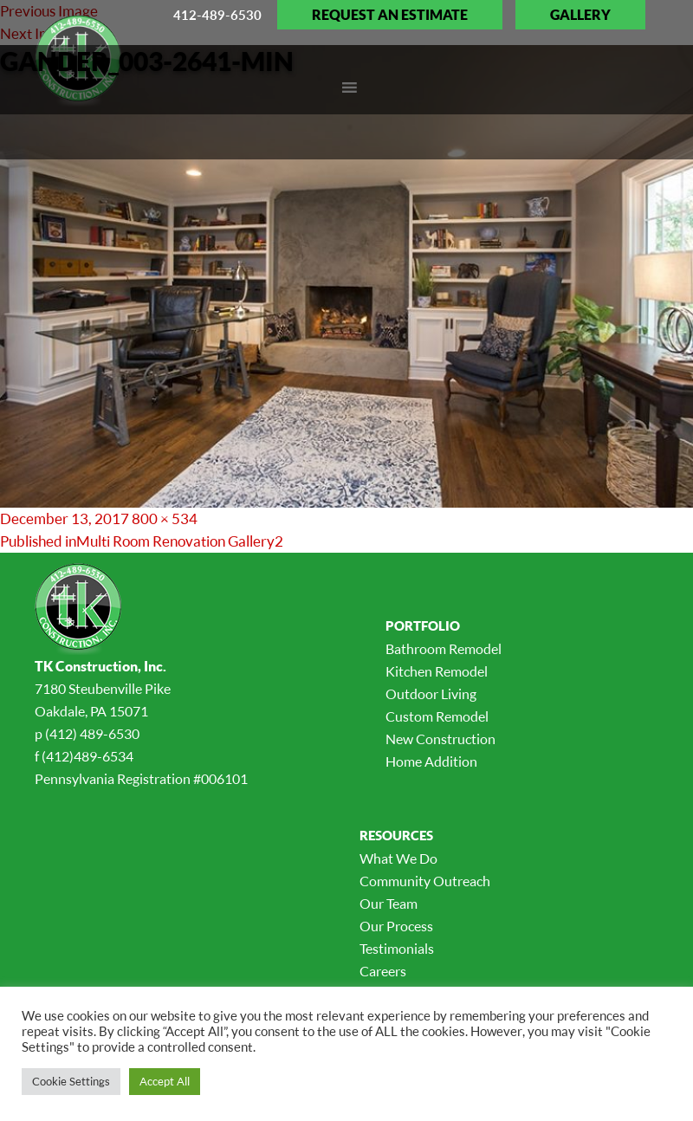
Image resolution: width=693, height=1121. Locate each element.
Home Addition (431, 761)
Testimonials (396, 948)
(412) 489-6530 (92, 733)
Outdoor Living (430, 694)
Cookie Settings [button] (71, 1081)
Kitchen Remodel (436, 671)
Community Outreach (424, 881)
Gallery (580, 14)
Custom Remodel (437, 716)
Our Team (388, 903)
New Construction (440, 739)
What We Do (398, 858)
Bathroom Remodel (443, 649)
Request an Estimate (390, 14)
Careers (382, 971)
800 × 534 (165, 518)
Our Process (396, 926)
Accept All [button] (164, 1081)
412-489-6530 (217, 15)
